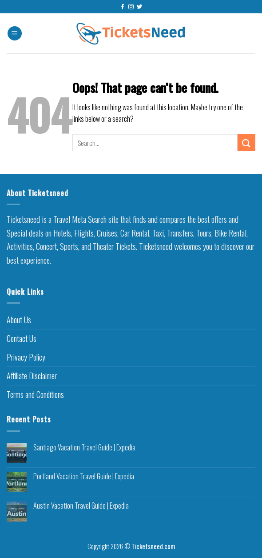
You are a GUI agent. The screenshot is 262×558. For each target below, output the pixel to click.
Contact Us (21, 338)
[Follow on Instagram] (131, 7)
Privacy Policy (26, 357)
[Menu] (15, 33)
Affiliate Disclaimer (32, 375)
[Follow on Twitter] (139, 7)
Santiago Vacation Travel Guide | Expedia (84, 447)
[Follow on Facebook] (122, 7)
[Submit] (246, 142)
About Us (19, 319)
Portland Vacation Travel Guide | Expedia (83, 476)
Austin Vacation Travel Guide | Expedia (81, 506)
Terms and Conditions (35, 394)
